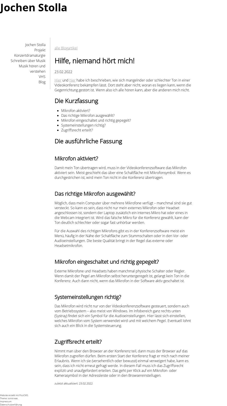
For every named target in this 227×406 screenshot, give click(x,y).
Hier (58, 80)
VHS (42, 76)
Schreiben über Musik (28, 60)
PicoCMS (23, 395)
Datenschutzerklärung (11, 404)
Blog (42, 82)
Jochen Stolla (35, 44)
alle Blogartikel (66, 48)
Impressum (6, 401)
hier (72, 80)
